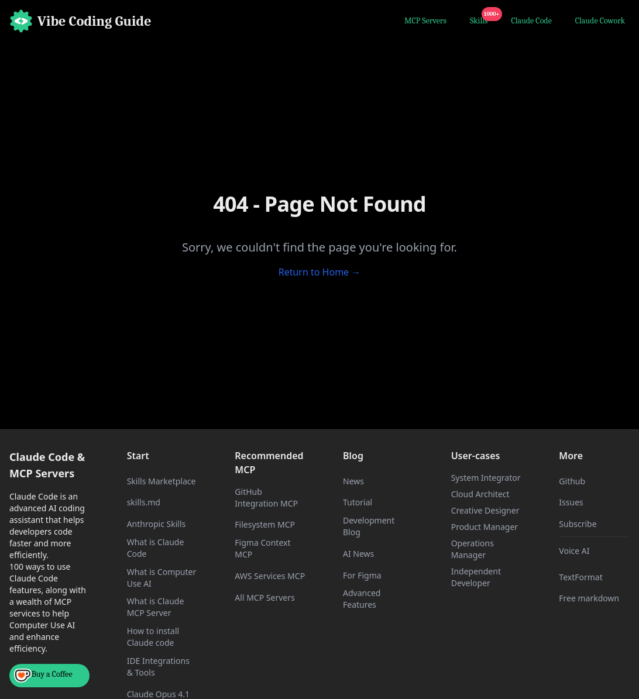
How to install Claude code (153, 636)
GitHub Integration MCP (266, 497)
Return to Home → (320, 272)
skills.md (143, 502)
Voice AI (574, 550)
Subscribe (577, 523)
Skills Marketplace (161, 481)
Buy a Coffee (43, 676)
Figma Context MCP (262, 548)
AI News (358, 553)
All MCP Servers (264, 597)
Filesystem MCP (265, 524)
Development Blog (368, 526)
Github (572, 481)
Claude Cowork (600, 21)
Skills (481, 19)
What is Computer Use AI (162, 577)
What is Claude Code (155, 547)
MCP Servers (425, 21)
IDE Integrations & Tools (158, 666)
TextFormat (580, 577)
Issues (571, 502)
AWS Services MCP (270, 575)
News (353, 481)
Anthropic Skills (156, 523)
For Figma (362, 575)
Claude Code (531, 21)
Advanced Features (361, 598)
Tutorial (357, 502)
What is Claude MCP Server (155, 606)
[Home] (80, 21)
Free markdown (589, 598)
